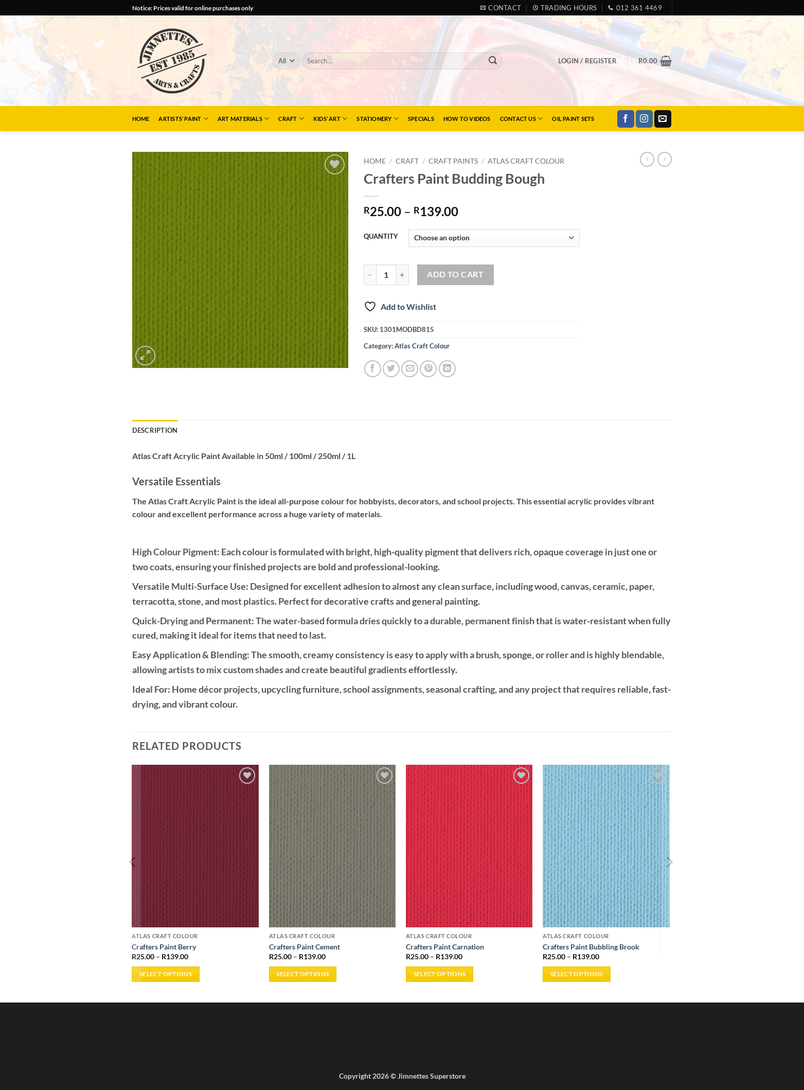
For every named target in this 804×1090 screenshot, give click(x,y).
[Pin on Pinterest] (428, 368)
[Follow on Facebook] (625, 119)
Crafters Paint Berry (164, 946)
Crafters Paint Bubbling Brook (591, 946)
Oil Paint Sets (573, 118)
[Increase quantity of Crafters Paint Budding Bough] (403, 275)
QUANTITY (381, 236)
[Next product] (647, 159)
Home (141, 118)
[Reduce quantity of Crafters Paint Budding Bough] (370, 275)
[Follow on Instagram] (644, 119)
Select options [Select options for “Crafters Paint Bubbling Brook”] (576, 974)
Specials (421, 118)
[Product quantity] (386, 275)
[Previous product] (664, 159)
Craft (291, 119)
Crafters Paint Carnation (445, 946)
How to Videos (467, 118)
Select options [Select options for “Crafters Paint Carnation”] (440, 974)
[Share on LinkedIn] (447, 368)
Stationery (377, 119)
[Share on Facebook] (372, 368)
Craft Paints (453, 161)
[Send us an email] (662, 119)
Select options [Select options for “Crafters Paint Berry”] (165, 974)
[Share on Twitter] (391, 368)
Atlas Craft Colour (526, 161)
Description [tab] (155, 430)
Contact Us (521, 119)
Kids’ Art (330, 119)
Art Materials (243, 119)
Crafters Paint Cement (304, 946)
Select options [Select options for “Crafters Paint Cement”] (302, 974)
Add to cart (455, 274)
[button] (587, 60)
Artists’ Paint (183, 119)
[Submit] (493, 61)
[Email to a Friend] (409, 368)
